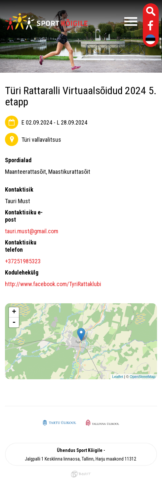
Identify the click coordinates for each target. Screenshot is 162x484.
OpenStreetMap (142, 377)
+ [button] (14, 312)
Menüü (115, 21)
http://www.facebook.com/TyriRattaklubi (53, 283)
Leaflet (117, 377)
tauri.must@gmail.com (31, 231)
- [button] (14, 322)
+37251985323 (23, 261)
